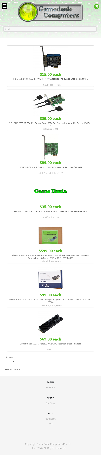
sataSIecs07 (50, 349)
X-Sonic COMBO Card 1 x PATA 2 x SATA (50, 211)
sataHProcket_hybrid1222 (50, 173)
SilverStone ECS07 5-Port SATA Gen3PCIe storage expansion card (50, 343)
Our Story (50, 403)
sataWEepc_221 (50, 128)
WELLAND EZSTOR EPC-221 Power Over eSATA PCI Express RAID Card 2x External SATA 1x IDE (50, 124)
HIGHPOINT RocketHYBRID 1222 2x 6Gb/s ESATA (50, 167)
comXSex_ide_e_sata (50, 84)
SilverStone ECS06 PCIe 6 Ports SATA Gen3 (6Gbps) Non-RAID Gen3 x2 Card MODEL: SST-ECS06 (50, 300)
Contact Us (50, 418)
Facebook (50, 387)
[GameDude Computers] (50, 11)
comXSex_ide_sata (50, 217)
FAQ (50, 423)
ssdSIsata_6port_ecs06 (51, 305)
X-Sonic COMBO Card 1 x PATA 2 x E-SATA (50, 78)
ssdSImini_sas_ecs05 (50, 261)
